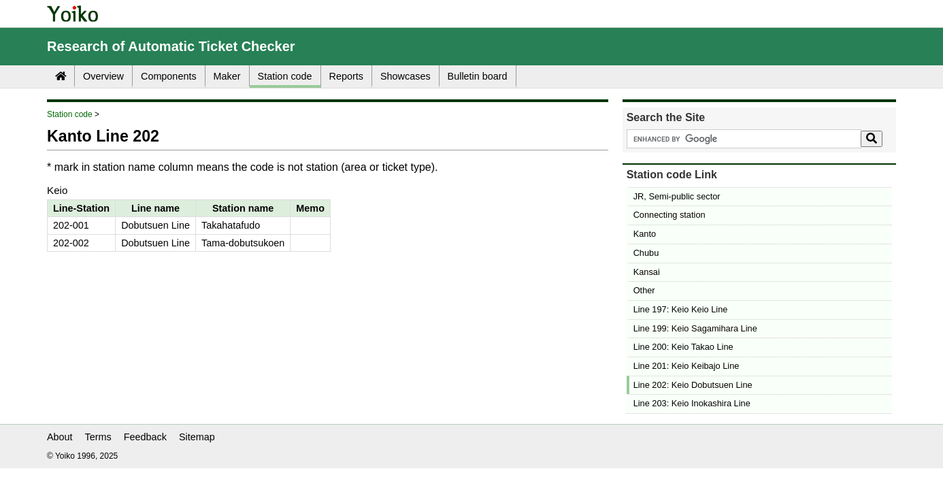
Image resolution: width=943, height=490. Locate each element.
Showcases (405, 76)
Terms (98, 436)
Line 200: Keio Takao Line (683, 347)
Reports (346, 76)
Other (644, 290)
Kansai (646, 272)
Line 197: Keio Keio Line (680, 309)
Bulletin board (478, 76)
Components (169, 76)
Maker (227, 76)
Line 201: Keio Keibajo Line (686, 366)
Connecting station (669, 215)
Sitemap (197, 436)
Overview (103, 76)
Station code (285, 76)
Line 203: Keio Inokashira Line (691, 403)
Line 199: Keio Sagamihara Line (695, 328)
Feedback (145, 436)
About (60, 436)
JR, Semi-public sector (677, 196)
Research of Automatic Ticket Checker (171, 46)
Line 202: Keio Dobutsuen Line (692, 385)
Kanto (644, 234)
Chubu (646, 253)
